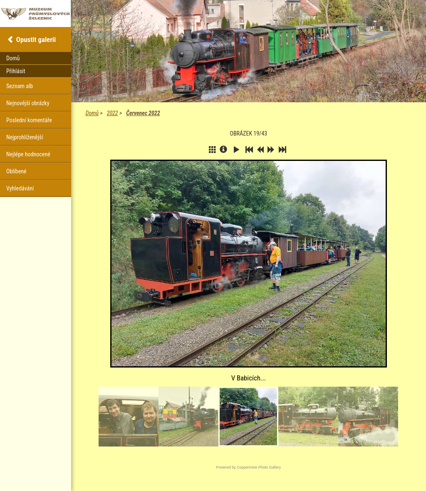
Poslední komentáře (29, 120)
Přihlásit (15, 71)
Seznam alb (19, 86)
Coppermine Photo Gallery (259, 467)
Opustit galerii (36, 39)
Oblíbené (16, 171)
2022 (112, 113)
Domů (92, 113)
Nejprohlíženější (24, 137)
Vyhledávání (20, 188)
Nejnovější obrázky (28, 103)
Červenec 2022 (143, 113)
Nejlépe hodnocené (28, 154)
